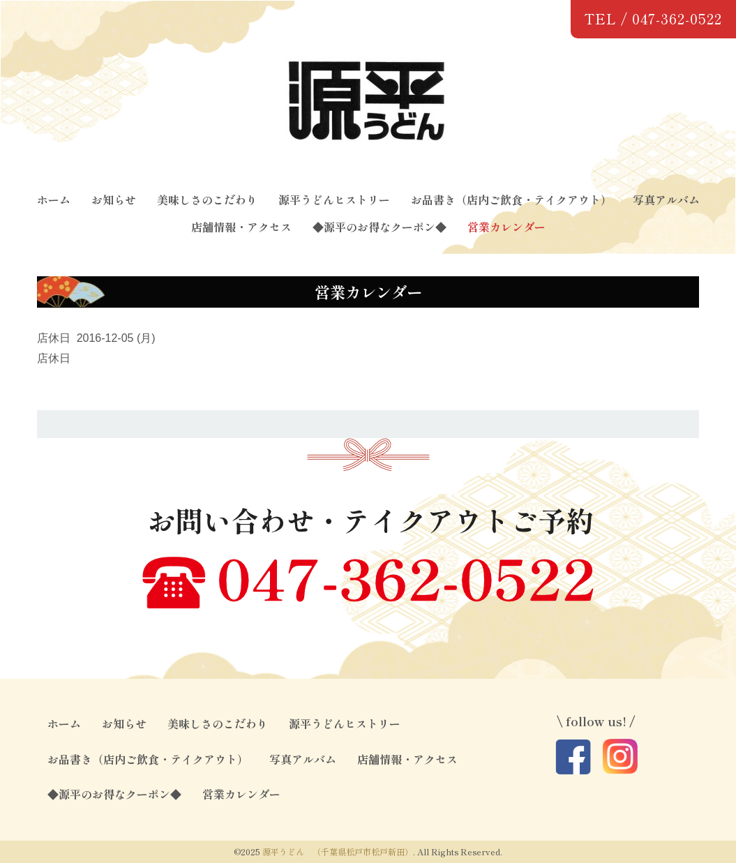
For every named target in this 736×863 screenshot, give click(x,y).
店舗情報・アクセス (241, 226)
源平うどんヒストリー (334, 199)
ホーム (53, 199)
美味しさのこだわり (207, 199)
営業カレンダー (506, 226)
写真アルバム (666, 199)
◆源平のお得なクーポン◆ (379, 226)
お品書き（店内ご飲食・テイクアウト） (511, 199)
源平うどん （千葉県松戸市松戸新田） (337, 851)
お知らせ (113, 199)
